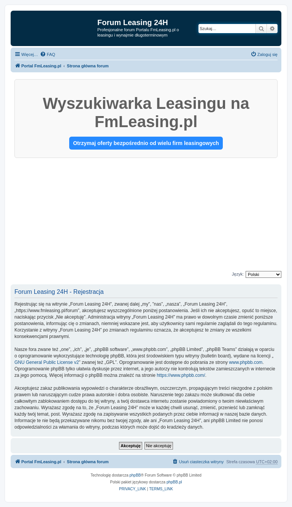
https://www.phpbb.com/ (181, 375)
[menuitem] (47, 54)
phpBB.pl (174, 482)
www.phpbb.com (245, 362)
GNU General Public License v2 (46, 362)
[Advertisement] (146, 215)
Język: (238, 274)
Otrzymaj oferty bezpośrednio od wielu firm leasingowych (146, 143)
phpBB (135, 475)
